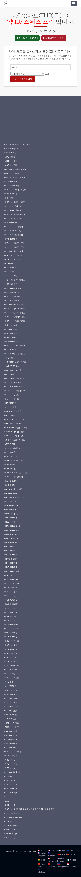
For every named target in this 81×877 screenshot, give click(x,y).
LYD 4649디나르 (11, 514)
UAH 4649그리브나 (12, 752)
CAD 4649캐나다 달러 (13, 255)
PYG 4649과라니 (11, 629)
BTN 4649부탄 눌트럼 (13, 235)
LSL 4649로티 (10, 501)
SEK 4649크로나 (11, 670)
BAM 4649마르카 (11, 186)
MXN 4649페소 (10, 563)
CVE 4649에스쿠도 (12, 296)
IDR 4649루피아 (11, 403)
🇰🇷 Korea (61, 850)
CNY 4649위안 (10, 276)
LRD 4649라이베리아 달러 (15, 497)
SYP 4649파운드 (11, 707)
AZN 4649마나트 (11, 181)
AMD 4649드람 (10, 157)
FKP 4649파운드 (11, 341)
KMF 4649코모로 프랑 (13, 460)
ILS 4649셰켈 (10, 407)
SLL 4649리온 (10, 686)
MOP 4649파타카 (11, 542)
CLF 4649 (8, 264)
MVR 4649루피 (10, 555)
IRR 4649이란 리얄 (12, 424)
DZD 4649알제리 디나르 (14, 317)
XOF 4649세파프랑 (12, 813)
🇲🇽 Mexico (71, 860)
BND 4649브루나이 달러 (14, 214)
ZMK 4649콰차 (10, 830)
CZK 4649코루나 (11, 300)
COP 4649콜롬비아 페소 (14, 280)
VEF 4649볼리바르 (12, 772)
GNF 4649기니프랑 (12, 370)
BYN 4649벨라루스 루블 (14, 243)
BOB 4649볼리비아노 (13, 218)
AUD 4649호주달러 (12, 173)
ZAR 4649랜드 (10, 825)
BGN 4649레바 (10, 198)
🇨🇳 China (71, 854)
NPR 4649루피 (10, 592)
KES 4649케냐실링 (12, 448)
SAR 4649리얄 (10, 653)
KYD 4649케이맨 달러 (13, 477)
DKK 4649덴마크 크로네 (14, 309)
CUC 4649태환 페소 (12, 288)
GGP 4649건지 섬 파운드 (14, 354)
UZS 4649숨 (9, 768)
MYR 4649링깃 (10, 567)
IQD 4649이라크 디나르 (14, 419)
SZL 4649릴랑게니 (12, 711)
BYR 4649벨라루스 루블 (14, 247)
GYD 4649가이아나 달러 (14, 378)
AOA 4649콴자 (10, 165)
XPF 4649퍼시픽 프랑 (13, 817)
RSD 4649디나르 (11, 641)
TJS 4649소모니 (11, 719)
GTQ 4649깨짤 (10, 374)
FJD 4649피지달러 (12, 337)
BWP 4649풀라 (10, 239)
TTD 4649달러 (10, 739)
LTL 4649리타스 (11, 506)
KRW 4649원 (10, 469)
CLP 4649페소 (10, 268)
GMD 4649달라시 (11, 366)
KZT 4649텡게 (10, 481)
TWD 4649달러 (10, 743)
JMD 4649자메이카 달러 (14, 436)
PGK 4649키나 (10, 612)
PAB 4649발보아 (11, 604)
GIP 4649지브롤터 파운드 (15, 362)
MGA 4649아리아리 (12, 526)
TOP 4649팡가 (10, 731)
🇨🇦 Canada (62, 854)
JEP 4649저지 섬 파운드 (14, 432)
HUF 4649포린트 (11, 399)
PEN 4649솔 (9, 608)
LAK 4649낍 (9, 485)
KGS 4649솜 (9, 452)
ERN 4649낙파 (10, 325)
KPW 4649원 (10, 465)
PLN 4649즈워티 (11, 624)
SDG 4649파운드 (11, 666)
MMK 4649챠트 (10, 534)
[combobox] (27, 74)
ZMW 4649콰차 (11, 834)
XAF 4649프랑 (10, 793)
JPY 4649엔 (9, 444)
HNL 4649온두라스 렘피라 (15, 387)
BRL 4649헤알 (10, 223)
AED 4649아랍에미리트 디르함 (17, 145)
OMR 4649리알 (10, 600)
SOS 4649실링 (10, 690)
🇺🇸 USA (51, 850)
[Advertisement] (40, 122)
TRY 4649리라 (10, 735)
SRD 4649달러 (10, 694)
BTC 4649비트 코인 (12, 231)
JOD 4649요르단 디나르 (14, 440)
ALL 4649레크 (10, 153)
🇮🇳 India (41, 860)
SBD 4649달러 (10, 657)
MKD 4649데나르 (11, 530)
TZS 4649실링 (10, 748)
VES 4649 (8, 776)
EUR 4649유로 (10, 333)
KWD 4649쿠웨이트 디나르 (15, 473)
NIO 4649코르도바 (12, 583)
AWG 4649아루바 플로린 (14, 177)
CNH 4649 (9, 272)
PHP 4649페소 (10, 616)
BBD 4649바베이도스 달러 (15, 190)
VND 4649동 (9, 780)
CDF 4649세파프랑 (12, 259)
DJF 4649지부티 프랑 (13, 305)
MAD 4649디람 (10, 518)
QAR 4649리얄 (10, 633)
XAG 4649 (9, 797)
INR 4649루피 (10, 415)
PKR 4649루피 (10, 620)
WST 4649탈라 (10, 789)
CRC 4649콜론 (10, 284)
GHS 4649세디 (10, 358)
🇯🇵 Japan (42, 850)
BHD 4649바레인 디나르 (14, 202)
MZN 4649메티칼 (11, 571)
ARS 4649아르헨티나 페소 (15, 169)
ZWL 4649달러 (10, 838)
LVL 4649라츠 (10, 510)
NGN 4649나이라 (11, 579)
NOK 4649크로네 (11, 588)
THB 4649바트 (10, 715)
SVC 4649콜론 (10, 702)
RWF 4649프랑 (10, 649)
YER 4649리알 (10, 821)
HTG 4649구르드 (11, 395)
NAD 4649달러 (10, 575)
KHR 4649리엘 (10, 456)
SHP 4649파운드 (11, 678)
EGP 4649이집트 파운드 (14, 321)
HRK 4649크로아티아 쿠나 (15, 391)
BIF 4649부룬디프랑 (12, 206)
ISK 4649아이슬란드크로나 (15, 428)
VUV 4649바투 (10, 784)
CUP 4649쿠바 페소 (12, 292)
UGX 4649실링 (10, 756)
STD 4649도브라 (11, 698)
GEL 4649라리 (10, 350)
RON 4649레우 (10, 637)
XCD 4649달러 (10, 805)
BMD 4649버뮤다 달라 (13, 210)
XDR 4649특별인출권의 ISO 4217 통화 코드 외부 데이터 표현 (29, 809)
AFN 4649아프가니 (12, 149)
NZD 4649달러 (10, 596)
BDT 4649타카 (10, 194)
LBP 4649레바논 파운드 (14, 489)
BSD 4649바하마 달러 (13, 227)
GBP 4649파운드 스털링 (14, 346)
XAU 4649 (8, 801)
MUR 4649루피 (10, 551)
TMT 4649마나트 (11, 723)
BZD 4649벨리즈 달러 (13, 251)
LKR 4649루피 (10, 493)
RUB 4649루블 (10, 645)
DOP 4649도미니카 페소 (14, 313)
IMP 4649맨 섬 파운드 (13, 411)
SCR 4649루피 (10, 661)
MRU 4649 (9, 547)
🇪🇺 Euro (70, 850)
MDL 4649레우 (10, 522)
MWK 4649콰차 (11, 559)
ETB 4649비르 (10, 329)
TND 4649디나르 (11, 727)
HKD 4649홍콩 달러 (12, 382)
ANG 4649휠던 (10, 161)
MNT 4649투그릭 (11, 538)
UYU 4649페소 (10, 764)
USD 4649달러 (10, 760)
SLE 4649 (8, 682)
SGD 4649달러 (10, 674)
